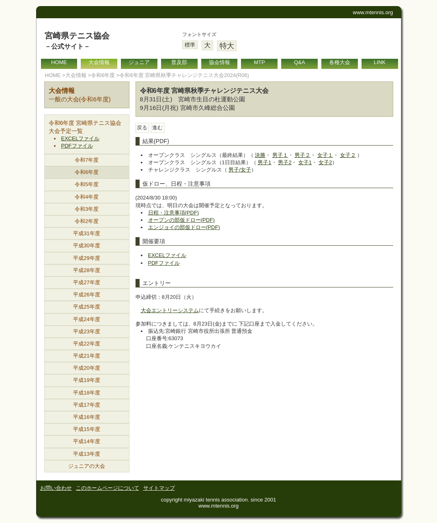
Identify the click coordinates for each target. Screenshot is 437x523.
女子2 (325, 162)
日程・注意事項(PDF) (173, 213)
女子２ (348, 155)
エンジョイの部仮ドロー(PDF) (184, 227)
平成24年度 (86, 319)
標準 (190, 45)
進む (157, 127)
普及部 (179, 62)
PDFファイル (77, 146)
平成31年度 (86, 233)
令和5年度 (87, 184)
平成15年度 (86, 429)
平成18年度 (86, 393)
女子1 (305, 162)
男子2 (284, 162)
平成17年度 (86, 405)
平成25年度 (86, 307)
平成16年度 (86, 417)
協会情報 (219, 62)
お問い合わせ (56, 488)
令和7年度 (87, 160)
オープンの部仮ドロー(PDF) (181, 220)
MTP (259, 62)
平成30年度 (86, 245)
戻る (142, 127)
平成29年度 (86, 258)
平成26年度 (86, 295)
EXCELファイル (80, 138)
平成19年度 (86, 380)
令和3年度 (87, 209)
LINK (379, 62)
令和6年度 (103, 75)
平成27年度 (86, 282)
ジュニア (139, 62)
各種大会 (339, 62)
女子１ (325, 155)
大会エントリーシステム (170, 310)
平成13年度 (86, 454)
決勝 (260, 155)
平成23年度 (86, 331)
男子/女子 (239, 170)
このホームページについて (107, 488)
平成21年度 (86, 356)
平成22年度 (86, 344)
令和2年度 (87, 221)
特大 (227, 46)
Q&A (299, 62)
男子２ (302, 155)
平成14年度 (86, 441)
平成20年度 (86, 368)
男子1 (264, 162)
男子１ (280, 155)
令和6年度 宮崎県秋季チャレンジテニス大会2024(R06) (184, 75)
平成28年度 (86, 270)
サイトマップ (159, 488)
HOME (59, 62)
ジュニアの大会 (86, 466)
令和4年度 (87, 197)
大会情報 (99, 62)
